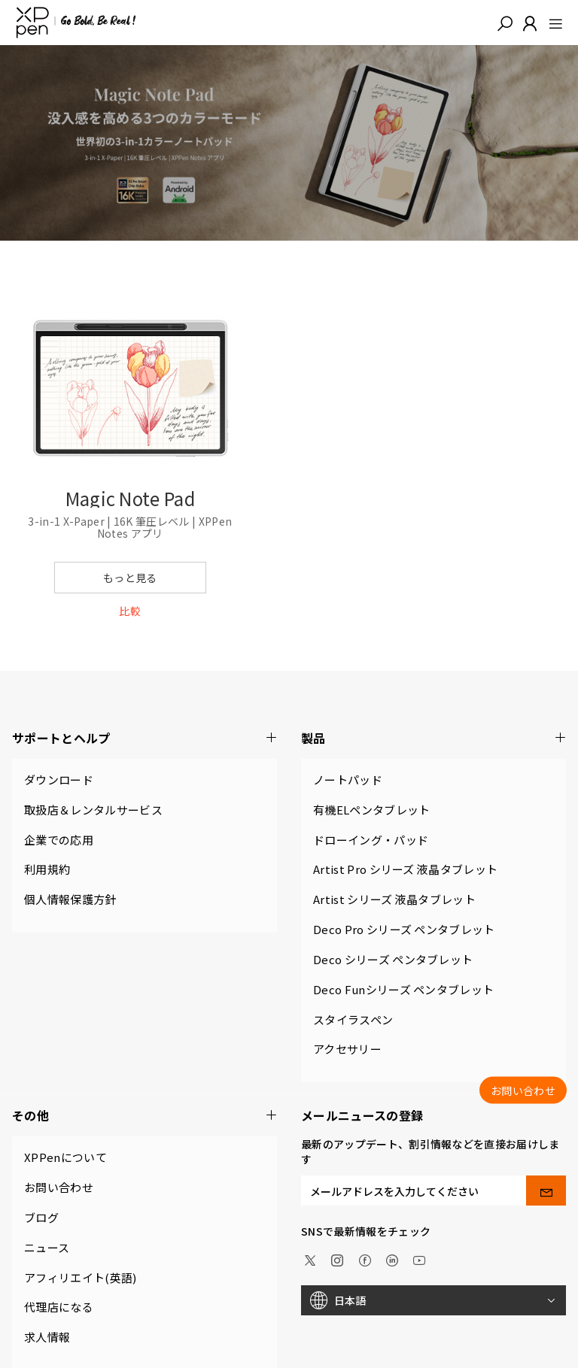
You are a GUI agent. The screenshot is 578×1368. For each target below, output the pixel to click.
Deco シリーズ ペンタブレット (393, 959)
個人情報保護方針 (70, 899)
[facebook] (365, 1259)
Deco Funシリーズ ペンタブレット (403, 989)
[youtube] (419, 1259)
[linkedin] (392, 1259)
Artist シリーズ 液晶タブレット (394, 899)
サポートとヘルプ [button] (144, 738)
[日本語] (433, 1300)
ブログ (41, 1217)
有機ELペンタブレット (371, 809)
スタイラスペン (353, 1019)
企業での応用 (58, 840)
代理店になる (58, 1307)
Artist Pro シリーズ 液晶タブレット (405, 869)
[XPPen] (76, 23)
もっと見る (130, 577)
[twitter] (310, 1259)
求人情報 (47, 1337)
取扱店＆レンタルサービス (93, 809)
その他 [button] (144, 1115)
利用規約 (47, 869)
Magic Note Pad (130, 498)
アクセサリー (347, 1049)
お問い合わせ (58, 1187)
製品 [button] (433, 738)
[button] (505, 22)
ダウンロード (58, 779)
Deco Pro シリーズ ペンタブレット (404, 929)
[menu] (551, 22)
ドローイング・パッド (370, 840)
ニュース (46, 1247)
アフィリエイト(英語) (80, 1277)
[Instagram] (337, 1259)
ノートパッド (347, 779)
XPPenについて (65, 1157)
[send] (546, 1190)
